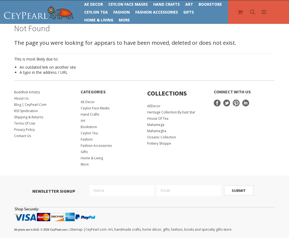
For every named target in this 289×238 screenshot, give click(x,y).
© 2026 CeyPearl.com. (42, 229)
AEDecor (154, 106)
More (124, 20)
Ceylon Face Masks (128, 4)
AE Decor (93, 4)
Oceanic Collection (161, 137)
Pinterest (236, 103)
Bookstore (210, 4)
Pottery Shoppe (159, 143)
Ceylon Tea (96, 12)
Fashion (121, 12)
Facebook (217, 103)
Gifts (188, 12)
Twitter (226, 103)
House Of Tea (157, 118)
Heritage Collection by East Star (171, 112)
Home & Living (98, 20)
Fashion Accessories (156, 12)
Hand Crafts (166, 4)
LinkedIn (245, 103)
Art (189, 4)
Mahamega (155, 124)
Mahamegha (156, 131)
